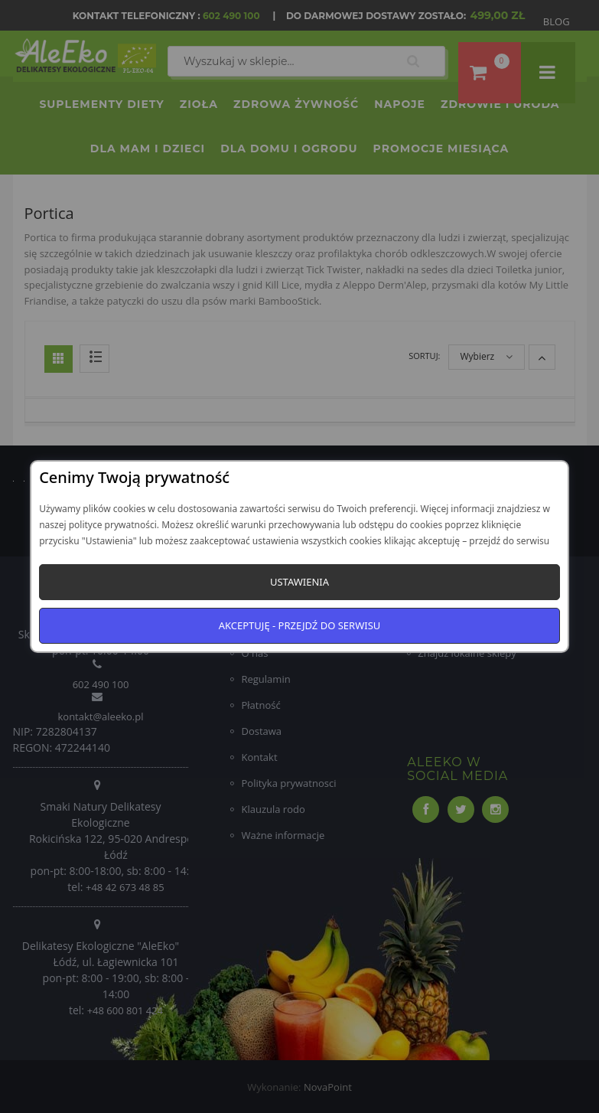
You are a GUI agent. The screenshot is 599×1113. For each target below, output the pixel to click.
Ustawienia (299, 582)
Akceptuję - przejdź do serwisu (300, 625)
